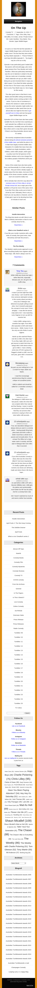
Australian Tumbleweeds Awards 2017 (18, 923)
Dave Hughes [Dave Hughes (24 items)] (8, 784)
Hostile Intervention (18, 519)
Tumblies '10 (18, 637)
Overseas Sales (18, 615)
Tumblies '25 (18, 703)
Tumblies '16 (18, 663)
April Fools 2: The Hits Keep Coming (18, 523)
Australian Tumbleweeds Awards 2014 (18, 910)
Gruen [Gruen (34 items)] (15, 787)
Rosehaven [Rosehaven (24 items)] (9, 817)
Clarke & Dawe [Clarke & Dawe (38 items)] (12, 782)
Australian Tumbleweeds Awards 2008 (18, 883)
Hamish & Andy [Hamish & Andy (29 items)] (26, 787)
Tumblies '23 (18, 694)
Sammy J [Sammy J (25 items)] (17, 817)
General (18, 588)
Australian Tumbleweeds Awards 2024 (18, 954)
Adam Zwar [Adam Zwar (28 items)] (9, 771)
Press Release (18, 619)
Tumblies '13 (18, 650)
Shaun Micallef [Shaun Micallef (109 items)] (18, 820)
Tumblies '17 (18, 668)
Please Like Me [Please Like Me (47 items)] (19, 812)
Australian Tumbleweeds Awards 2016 (18, 919)
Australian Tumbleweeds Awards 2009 (18, 888)
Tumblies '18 (18, 672)
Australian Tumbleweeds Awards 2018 (18, 927)
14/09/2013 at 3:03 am (21, 365)
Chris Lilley (23, 34)
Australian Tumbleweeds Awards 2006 (18, 875)
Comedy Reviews (18, 571)
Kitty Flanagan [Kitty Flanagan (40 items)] (15, 802)
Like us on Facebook (18, 726)
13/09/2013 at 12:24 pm (22, 273)
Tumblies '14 (18, 655)
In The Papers (18, 593)
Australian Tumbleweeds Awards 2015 (18, 914)
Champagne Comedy (18, 967)
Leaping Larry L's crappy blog (18, 972)
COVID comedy (18, 580)
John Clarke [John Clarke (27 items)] (23, 796)
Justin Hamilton (14, 39)
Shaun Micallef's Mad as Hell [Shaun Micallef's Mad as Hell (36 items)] (16, 824)
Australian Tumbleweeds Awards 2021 (18, 941)
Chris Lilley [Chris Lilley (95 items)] (20, 778)
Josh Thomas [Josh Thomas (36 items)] (18, 799)
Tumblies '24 (18, 699)
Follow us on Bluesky (18, 732)
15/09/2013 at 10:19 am (22, 480)
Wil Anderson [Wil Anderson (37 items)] (12, 852)
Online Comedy (18, 606)
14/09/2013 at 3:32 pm (21, 397)
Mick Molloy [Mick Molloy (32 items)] (24, 809)
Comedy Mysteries (18, 566)
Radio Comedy (18, 628)
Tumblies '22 (18, 690)
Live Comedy (18, 602)
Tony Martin (23, 39)
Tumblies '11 (18, 641)
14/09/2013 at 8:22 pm (21, 454)
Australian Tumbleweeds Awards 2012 (18, 901)
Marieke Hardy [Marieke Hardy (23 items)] (13, 809)
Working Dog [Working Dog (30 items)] (25, 852)
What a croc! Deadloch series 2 (18, 536)
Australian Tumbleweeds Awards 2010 (18, 892)
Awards (18, 553)
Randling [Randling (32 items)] (17, 815)
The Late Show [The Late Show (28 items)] (17, 839)
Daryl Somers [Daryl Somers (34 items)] (26, 782)
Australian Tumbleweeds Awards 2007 (18, 879)
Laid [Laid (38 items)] (26, 802)
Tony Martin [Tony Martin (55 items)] (24, 849)
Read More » (18, 225)
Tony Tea (20, 271)
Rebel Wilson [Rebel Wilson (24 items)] (27, 815)
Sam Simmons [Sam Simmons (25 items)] (26, 817)
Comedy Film (18, 562)
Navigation (18, 21)
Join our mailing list (10, 758)
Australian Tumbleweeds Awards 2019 (18, 932)
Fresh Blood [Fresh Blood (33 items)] (19, 785)
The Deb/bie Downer (18, 527)
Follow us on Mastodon (18, 745)
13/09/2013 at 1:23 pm (21, 290)
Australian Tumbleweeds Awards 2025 (18, 958)
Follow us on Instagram (18, 739)
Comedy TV (9, 32)
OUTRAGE (18, 610)
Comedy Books (18, 558)
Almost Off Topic (18, 549)
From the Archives (18, 584)
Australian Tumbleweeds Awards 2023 (18, 950)
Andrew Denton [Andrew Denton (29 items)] (21, 771)
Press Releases (18, 624)
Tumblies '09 (18, 633)
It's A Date (14, 37)
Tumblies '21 (18, 686)
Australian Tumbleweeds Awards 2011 (18, 897)
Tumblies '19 (18, 677)
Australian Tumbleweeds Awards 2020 (18, 936)
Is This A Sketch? (18, 597)
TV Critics (18, 708)
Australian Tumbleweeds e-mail (18, 963)
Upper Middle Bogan (21, 41)
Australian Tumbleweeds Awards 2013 (18, 905)
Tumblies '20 (18, 681)
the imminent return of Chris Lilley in (18, 183)
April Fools (18, 532)
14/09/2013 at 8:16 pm (21, 423)
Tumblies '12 (18, 646)
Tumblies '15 (18, 659)
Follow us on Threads (18, 752)
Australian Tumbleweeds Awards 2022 (18, 945)
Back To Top (30, 985)
